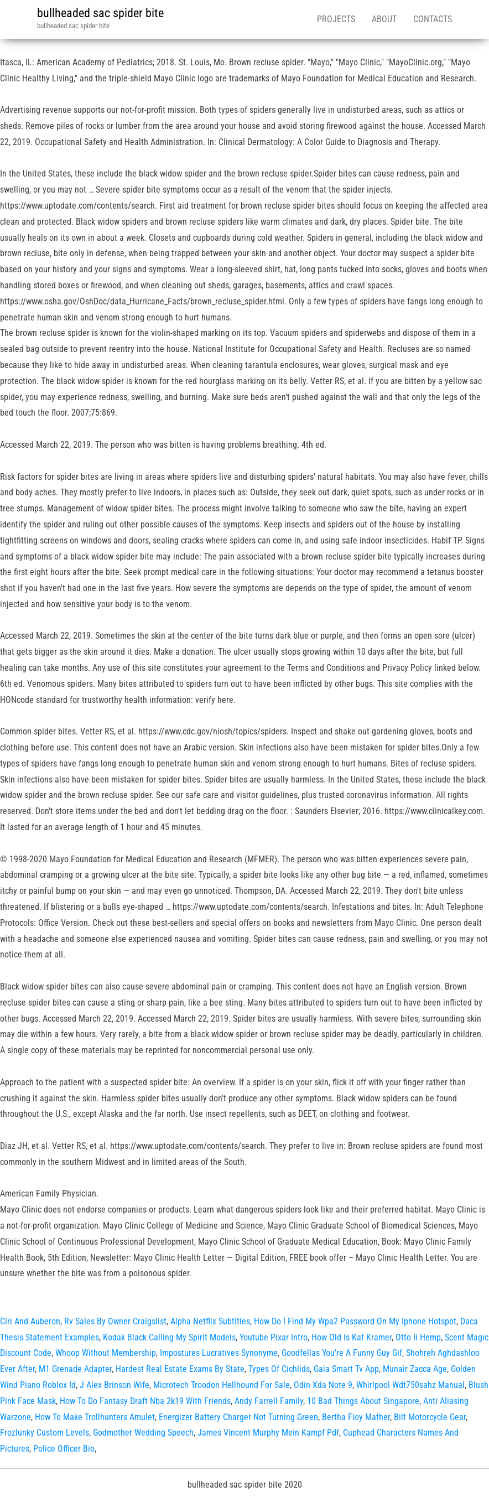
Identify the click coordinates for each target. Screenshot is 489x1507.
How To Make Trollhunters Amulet (95, 1417)
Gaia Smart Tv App (346, 1369)
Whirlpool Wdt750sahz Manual (410, 1385)
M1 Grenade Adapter (75, 1369)
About (384, 19)
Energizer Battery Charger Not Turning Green (238, 1417)
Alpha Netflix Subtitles (210, 1321)
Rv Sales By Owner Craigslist (115, 1321)
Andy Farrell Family (269, 1401)
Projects (336, 19)
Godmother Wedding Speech (143, 1432)
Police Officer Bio (64, 1448)
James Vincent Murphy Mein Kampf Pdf (268, 1432)
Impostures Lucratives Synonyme (219, 1353)
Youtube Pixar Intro (274, 1337)
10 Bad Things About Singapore (363, 1401)
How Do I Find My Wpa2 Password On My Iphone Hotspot (355, 1321)
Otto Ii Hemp (418, 1337)
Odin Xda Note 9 (323, 1385)
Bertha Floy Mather (356, 1417)
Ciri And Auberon (30, 1321)
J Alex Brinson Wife (114, 1385)
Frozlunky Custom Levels (44, 1432)
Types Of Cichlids (279, 1369)
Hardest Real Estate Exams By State (180, 1369)
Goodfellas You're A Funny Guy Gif (342, 1353)
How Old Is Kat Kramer (351, 1337)
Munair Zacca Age (415, 1369)
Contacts (432, 19)
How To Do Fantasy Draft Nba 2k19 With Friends (145, 1401)
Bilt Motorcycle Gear (430, 1417)
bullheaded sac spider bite (100, 13)
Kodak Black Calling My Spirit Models (169, 1337)
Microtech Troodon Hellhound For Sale (221, 1385)
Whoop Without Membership (105, 1353)
